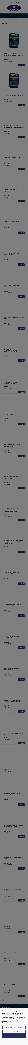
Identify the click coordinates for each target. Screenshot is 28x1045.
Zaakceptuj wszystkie (14, 1036)
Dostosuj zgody (14, 1031)
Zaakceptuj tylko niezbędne (14, 1027)
